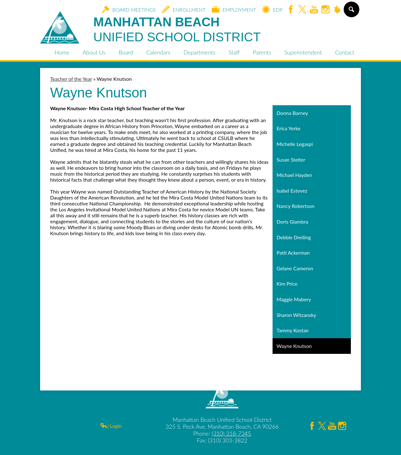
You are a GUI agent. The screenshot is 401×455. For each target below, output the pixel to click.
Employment (234, 9)
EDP (272, 9)
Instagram (325, 9)
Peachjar (337, 9)
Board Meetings (129, 9)
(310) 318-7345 (231, 433)
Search (351, 12)
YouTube (314, 9)
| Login (111, 426)
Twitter (302, 9)
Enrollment (184, 9)
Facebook (291, 9)
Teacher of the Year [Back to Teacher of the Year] (71, 79)
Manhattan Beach (177, 29)
